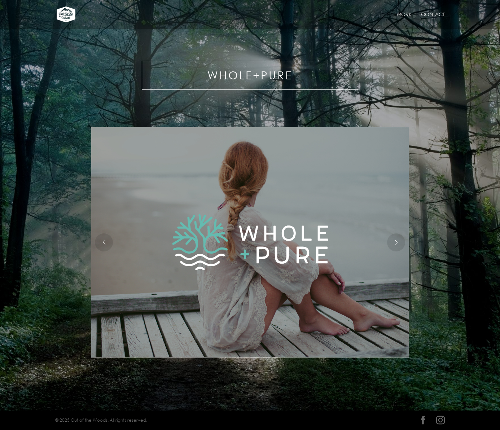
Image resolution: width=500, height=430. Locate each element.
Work (404, 15)
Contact (433, 15)
